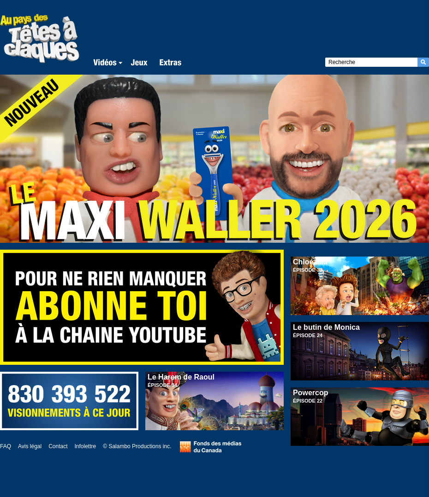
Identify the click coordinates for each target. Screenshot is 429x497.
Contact (57, 446)
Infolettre (85, 446)
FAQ (5, 446)
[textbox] (371, 62)
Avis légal (30, 446)
